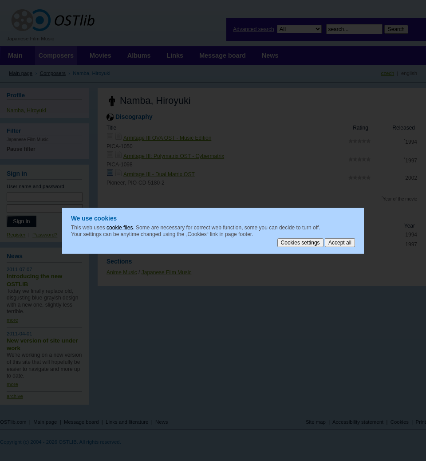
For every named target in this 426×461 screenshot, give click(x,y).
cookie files (119, 227)
